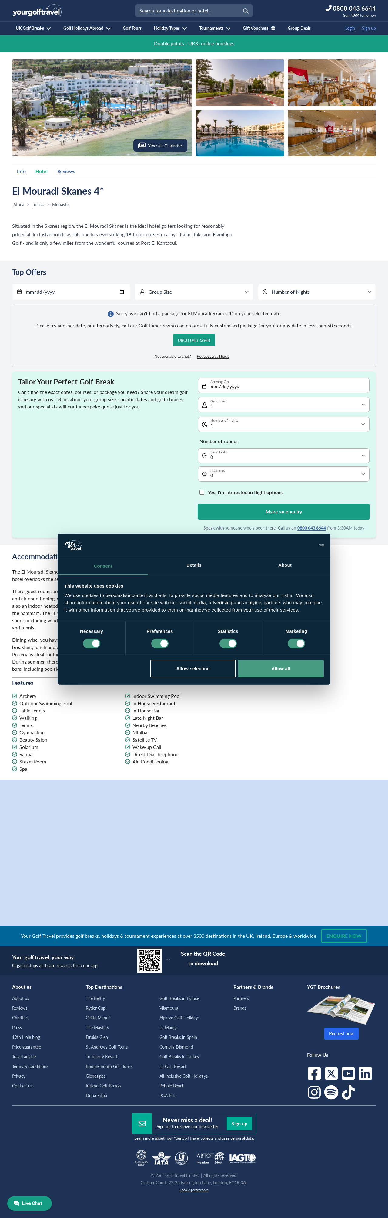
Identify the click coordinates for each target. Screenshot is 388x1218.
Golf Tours (132, 28)
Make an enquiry (284, 511)
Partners (241, 998)
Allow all (281, 668)
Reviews (66, 171)
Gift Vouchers (259, 28)
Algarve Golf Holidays (179, 1017)
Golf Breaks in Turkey (179, 1056)
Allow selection (193, 668)
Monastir (60, 204)
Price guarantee (26, 1046)
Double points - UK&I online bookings (194, 43)
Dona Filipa (96, 1095)
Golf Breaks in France (179, 998)
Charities (20, 1017)
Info (21, 171)
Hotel (41, 171)
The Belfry (95, 998)
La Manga (168, 1027)
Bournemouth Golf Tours (109, 1066)
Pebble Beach (172, 1085)
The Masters (97, 1027)
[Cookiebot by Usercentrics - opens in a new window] (297, 545)
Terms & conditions (30, 1066)
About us (20, 998)
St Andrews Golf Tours (107, 1046)
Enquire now (344, 936)
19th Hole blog (26, 1037)
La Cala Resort (172, 1066)
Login (350, 28)
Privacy (18, 1076)
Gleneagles (95, 1076)
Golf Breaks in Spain (178, 1037)
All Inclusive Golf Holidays (183, 1076)
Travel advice (24, 1056)
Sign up (369, 28)
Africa (18, 204)
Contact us (22, 1085)
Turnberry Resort (101, 1056)
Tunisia (38, 204)
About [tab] (285, 565)
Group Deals (299, 28)
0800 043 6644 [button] (194, 340)
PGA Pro (167, 1095)
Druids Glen (97, 1037)
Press (17, 1027)
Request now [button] (341, 1033)
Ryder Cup (95, 1008)
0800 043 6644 (311, 528)
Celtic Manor (98, 1017)
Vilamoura (168, 1008)
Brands (239, 1008)
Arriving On (219, 381)
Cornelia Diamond (176, 1046)
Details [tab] (194, 565)
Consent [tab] (103, 565)
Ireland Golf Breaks (103, 1085)
